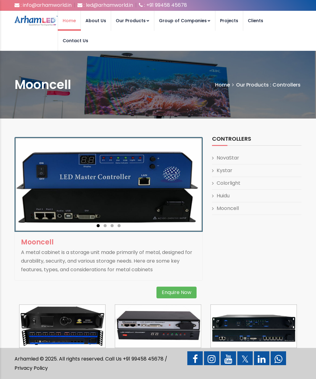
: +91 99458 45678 (163, 5)
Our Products (132, 21)
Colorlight (228, 183)
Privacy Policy (31, 368)
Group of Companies (184, 21)
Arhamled (27, 358)
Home (69, 21)
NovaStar (228, 157)
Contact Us (75, 41)
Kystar (224, 170)
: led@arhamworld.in (105, 5)
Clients (255, 21)
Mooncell (228, 208)
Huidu (223, 195)
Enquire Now (176, 292)
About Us (95, 21)
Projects (229, 21)
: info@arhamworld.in (43, 5)
